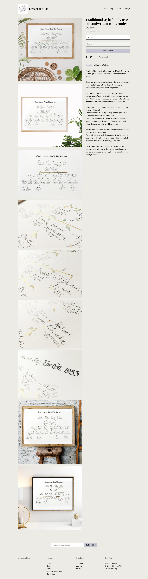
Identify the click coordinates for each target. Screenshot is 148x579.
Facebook (79, 563)
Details (89, 65)
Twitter (78, 569)
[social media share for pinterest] (95, 57)
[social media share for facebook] (87, 57)
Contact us (51, 574)
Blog (111, 9)
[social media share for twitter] (91, 57)
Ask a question (104, 57)
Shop (105, 9)
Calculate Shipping (93, 32)
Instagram (79, 566)
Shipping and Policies (54, 571)
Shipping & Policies (101, 65)
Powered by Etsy (111, 569)
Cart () (127, 9)
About (118, 9)
